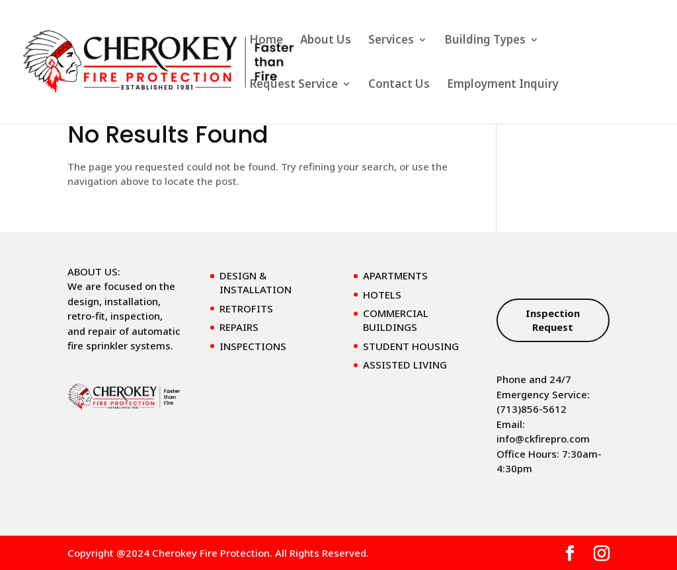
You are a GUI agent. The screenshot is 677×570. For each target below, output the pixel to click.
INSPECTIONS (252, 346)
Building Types (485, 41)
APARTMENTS (395, 275)
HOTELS (382, 294)
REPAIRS (239, 327)
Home (266, 41)
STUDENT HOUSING (411, 346)
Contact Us (399, 85)
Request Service (293, 85)
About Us (325, 41)
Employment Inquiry (503, 85)
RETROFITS (246, 308)
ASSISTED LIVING (405, 364)
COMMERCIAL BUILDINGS (395, 320)
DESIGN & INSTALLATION (255, 282)
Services (391, 41)
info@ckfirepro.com (543, 438)
